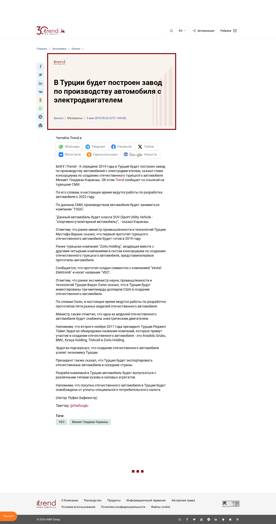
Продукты (114, 500)
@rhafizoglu (79, 406)
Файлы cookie (160, 507)
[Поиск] (171, 31)
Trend (119, 180)
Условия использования (78, 507)
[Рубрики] (228, 31)
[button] (40, 66)
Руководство (93, 500)
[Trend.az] (51, 30)
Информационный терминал (146, 500)
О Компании (69, 500)
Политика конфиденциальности (123, 507)
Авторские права (183, 500)
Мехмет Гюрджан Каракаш (90, 422)
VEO (61, 422)
